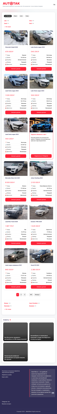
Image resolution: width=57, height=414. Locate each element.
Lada (5, 20)
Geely (30, 23)
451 (31, 294)
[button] (7, 27)
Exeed (5, 23)
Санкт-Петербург (33, 303)
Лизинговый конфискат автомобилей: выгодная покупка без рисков (14, 357)
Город (27, 16)
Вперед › (37, 294)
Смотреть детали (15, 68)
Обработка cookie (7, 374)
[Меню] (54, 4)
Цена (21, 16)
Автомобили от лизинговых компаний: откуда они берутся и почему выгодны (40, 337)
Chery (30, 20)
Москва (6, 303)
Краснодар (7, 305)
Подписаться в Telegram (41, 156)
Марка (15, 16)
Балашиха (31, 305)
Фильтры (8, 16)
